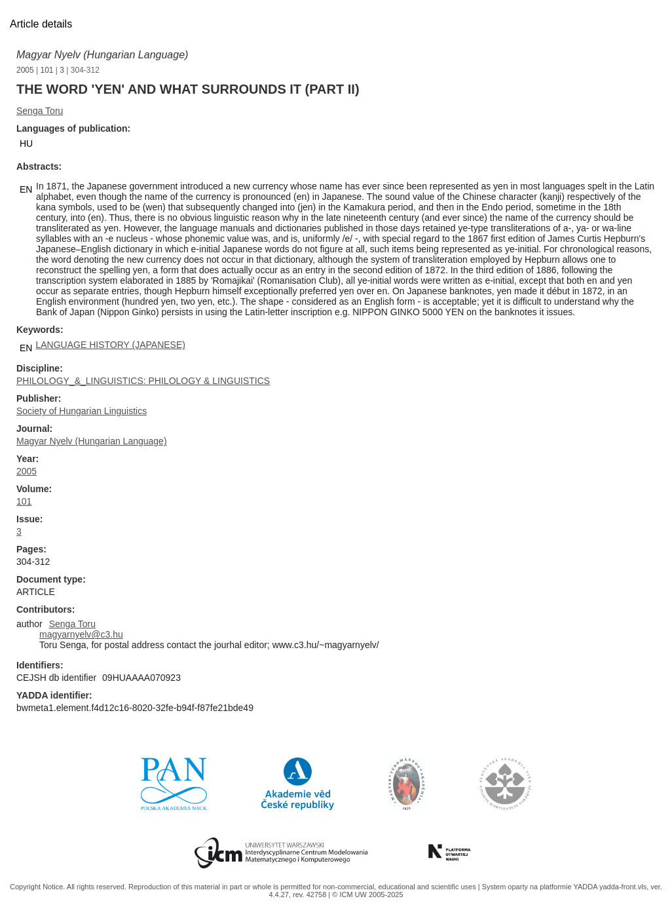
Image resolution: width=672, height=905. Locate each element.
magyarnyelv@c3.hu (81, 634)
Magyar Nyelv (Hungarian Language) (102, 54)
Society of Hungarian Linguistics (81, 411)
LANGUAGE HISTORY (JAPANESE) (110, 344)
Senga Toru (39, 111)
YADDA (586, 887)
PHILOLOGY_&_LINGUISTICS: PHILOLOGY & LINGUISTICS (143, 380)
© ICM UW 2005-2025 (367, 894)
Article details (41, 23)
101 (47, 70)
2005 (25, 70)
